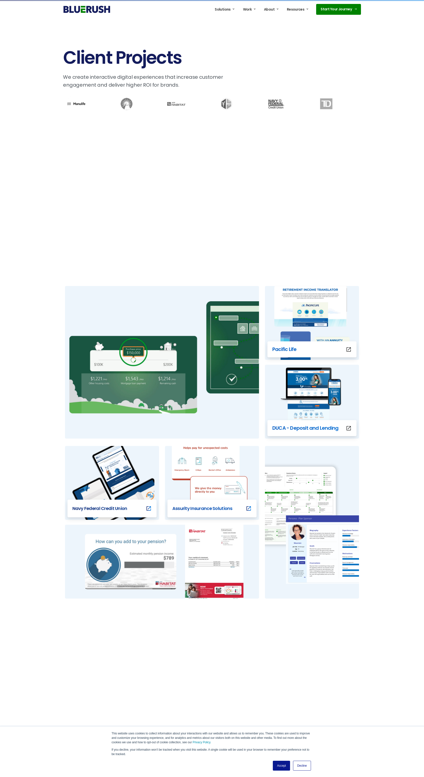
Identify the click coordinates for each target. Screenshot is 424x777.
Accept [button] (281, 765)
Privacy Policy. (202, 742)
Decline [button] (302, 765)
